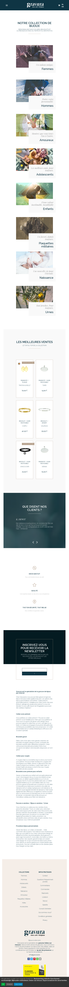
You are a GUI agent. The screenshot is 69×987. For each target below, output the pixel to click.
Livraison (45, 897)
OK (3, 984)
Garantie (45, 905)
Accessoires (24, 906)
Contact (45, 876)
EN (63, 7)
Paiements (45, 893)
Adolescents (24, 883)
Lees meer (18, 984)
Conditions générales (45, 916)
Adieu (24, 903)
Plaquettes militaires (24, 899)
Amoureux (24, 895)
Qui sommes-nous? (45, 912)
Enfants (24, 887)
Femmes (24, 876)
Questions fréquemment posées (45, 881)
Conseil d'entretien (45, 909)
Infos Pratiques (45, 872)
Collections (24, 872)
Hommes (24, 879)
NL (63, 4)
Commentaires (45, 885)
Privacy (45, 920)
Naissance (24, 891)
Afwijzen (9, 984)
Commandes (45, 889)
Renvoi (45, 901)
